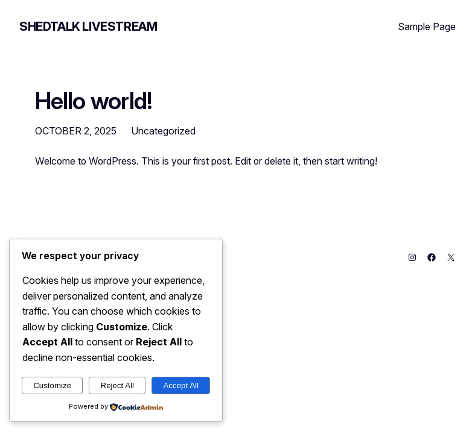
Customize (52, 385)
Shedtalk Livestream (88, 26)
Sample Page (427, 26)
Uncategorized (163, 131)
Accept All (181, 385)
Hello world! (94, 100)
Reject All (118, 385)
